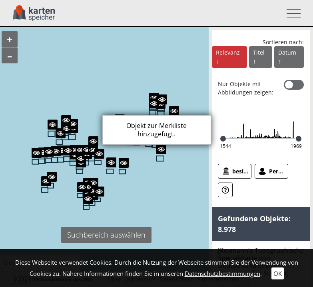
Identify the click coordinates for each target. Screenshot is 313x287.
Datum (287, 52)
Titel (259, 52)
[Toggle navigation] (291, 13)
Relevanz (228, 52)
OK (277, 273)
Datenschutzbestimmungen (222, 273)
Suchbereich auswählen (106, 235)
